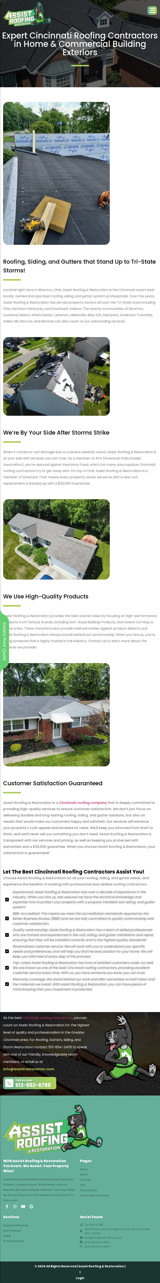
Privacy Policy (88, 1190)
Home (84, 1169)
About (84, 1174)
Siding (7, 1236)
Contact (85, 1180)
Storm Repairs (12, 1230)
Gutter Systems (13, 1241)
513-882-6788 (33, 1085)
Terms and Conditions (94, 1195)
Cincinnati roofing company (83, 802)
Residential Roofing (15, 1225)
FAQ (82, 1185)
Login (80, 1278)
